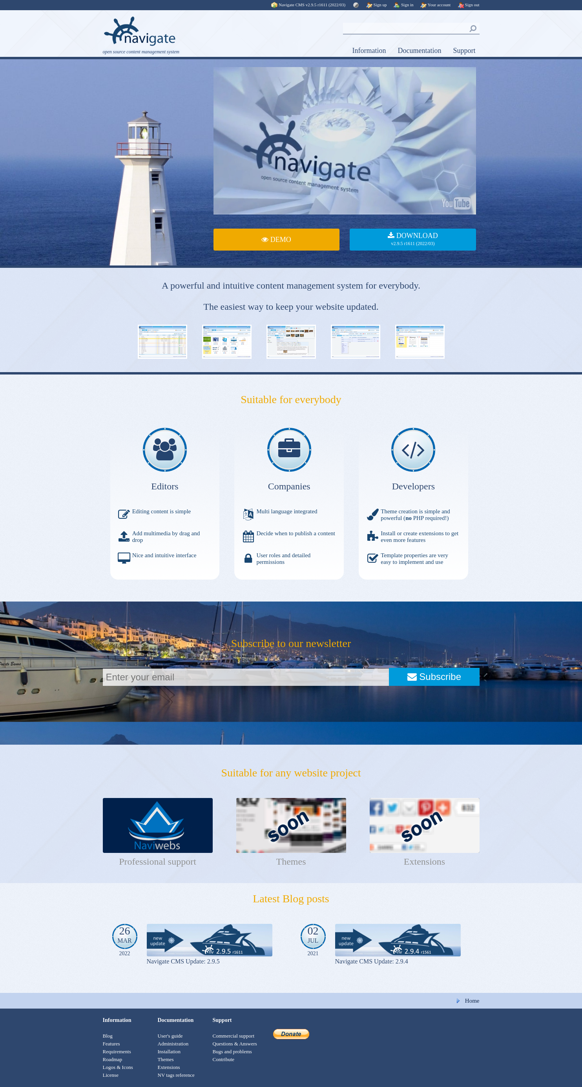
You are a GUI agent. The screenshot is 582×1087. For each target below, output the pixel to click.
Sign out (469, 4)
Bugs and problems (232, 1051)
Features (111, 1044)
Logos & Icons (118, 1067)
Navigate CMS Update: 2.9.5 (183, 961)
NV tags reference (176, 1075)
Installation (169, 1051)
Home (472, 1001)
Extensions (424, 861)
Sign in (403, 4)
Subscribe (434, 676)
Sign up (376, 4)
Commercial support (234, 1036)
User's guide (170, 1036)
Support (464, 51)
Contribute (224, 1059)
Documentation (420, 51)
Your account (435, 4)
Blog (108, 1036)
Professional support (157, 861)
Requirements (117, 1051)
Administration (173, 1044)
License (111, 1075)
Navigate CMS (309, 4)
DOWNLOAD (413, 239)
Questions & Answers (235, 1044)
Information (369, 51)
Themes (291, 861)
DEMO (276, 240)
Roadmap (112, 1059)
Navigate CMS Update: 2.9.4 (371, 961)
